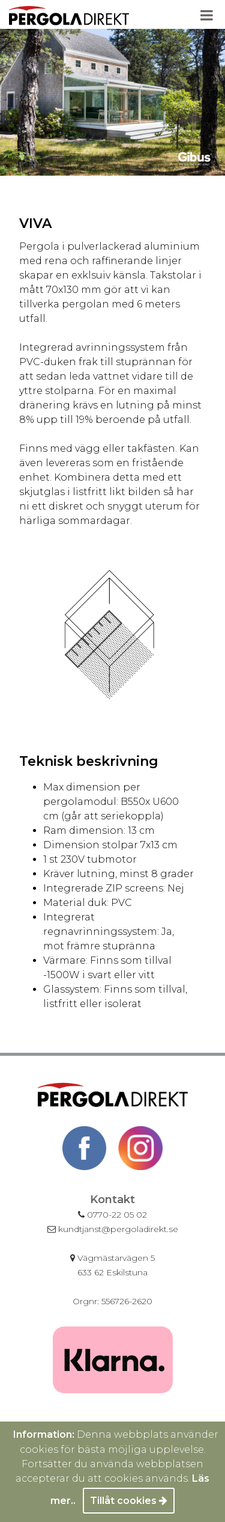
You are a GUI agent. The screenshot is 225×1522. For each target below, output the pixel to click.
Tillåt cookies (128, 1500)
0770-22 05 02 (112, 1214)
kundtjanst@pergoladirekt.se (112, 1229)
